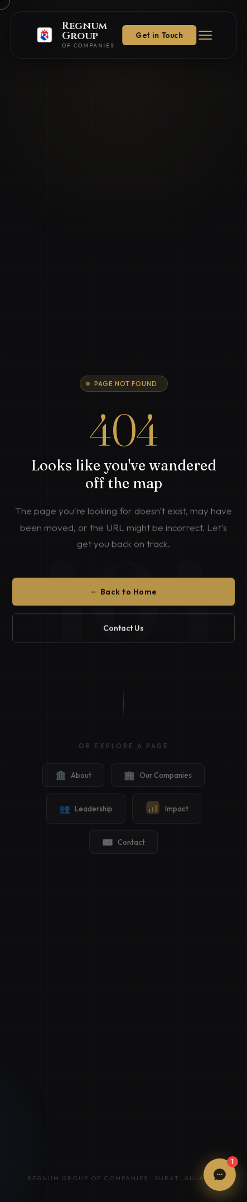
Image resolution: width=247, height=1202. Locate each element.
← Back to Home (123, 597)
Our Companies (158, 784)
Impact (166, 817)
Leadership (86, 817)
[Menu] (205, 35)
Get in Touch (159, 35)
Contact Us (123, 633)
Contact (123, 851)
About (73, 784)
